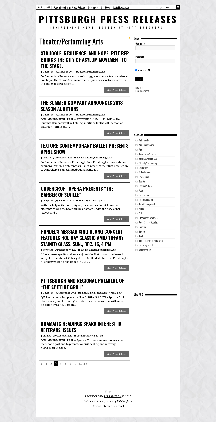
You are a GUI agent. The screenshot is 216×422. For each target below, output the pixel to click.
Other (141, 213)
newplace (48, 200)
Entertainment (88, 292)
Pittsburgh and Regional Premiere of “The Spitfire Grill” (82, 283)
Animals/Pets (145, 140)
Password (139, 57)
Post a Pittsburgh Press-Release (69, 7)
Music (141, 209)
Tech (141, 236)
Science (142, 227)
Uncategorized (146, 245)
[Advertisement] (155, 115)
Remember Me (143, 70)
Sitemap (107, 406)
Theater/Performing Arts (91, 71)
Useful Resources (121, 7)
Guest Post (48, 71)
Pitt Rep (47, 335)
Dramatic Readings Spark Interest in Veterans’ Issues (81, 326)
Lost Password (142, 91)
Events (80, 157)
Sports (142, 231)
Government (144, 195)
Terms (96, 406)
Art (140, 149)
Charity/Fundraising (148, 163)
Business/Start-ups (148, 158)
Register (139, 87)
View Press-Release (116, 90)
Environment (144, 177)
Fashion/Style (145, 186)
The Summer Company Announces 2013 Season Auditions (82, 105)
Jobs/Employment (147, 204)
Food (141, 190)
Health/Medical (146, 199)
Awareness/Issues (147, 154)
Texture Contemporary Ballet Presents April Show (85, 148)
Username (140, 43)
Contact (119, 406)
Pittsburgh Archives (148, 218)
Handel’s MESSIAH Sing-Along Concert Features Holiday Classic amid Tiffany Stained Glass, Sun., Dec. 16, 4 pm (82, 238)
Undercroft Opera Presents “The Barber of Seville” (77, 191)
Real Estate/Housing (148, 222)
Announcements (146, 145)
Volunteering (145, 250)
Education (143, 167)
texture (47, 157)
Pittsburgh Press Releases (108, 19)
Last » (83, 364)
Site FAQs (105, 7)
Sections (92, 7)
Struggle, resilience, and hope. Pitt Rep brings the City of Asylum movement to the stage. (85, 59)
